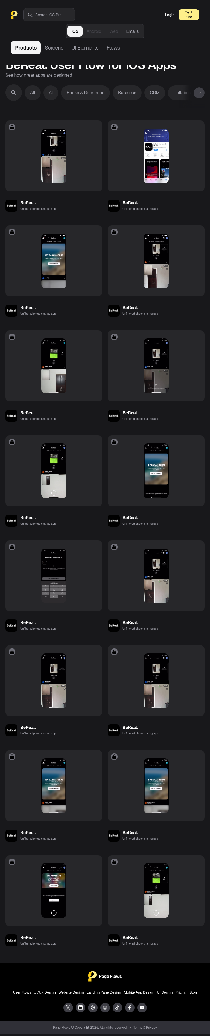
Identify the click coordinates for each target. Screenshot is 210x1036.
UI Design (165, 994)
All (32, 93)
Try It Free (188, 14)
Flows (113, 47)
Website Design (71, 994)
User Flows (22, 994)
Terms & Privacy (145, 1029)
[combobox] (55, 14)
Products (26, 47)
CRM (155, 93)
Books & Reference (85, 93)
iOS (74, 31)
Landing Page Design (104, 994)
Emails (132, 31)
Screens (54, 47)
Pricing (181, 994)
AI (51, 93)
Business (127, 93)
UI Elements (84, 47)
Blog (193, 994)
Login (169, 14)
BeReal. (28, 203)
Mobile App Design (139, 994)
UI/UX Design (45, 994)
